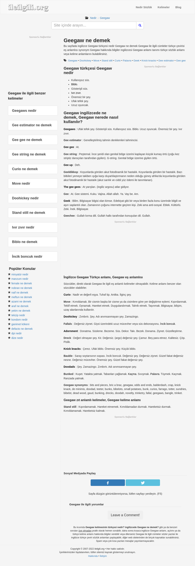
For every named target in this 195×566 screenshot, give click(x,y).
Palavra (127, 60)
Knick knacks (149, 60)
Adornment (71, 331)
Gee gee (181, 60)
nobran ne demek (21, 287)
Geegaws (69, 129)
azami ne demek (21, 301)
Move (97, 60)
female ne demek (21, 283)
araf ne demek (20, 306)
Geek (136, 60)
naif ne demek (19, 292)
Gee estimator (166, 60)
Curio (118, 60)
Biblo (74, 84)
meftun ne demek (21, 297)
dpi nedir (16, 333)
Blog (178, 7)
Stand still (107, 60)
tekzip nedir (18, 315)
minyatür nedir (19, 274)
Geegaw (105, 17)
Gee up (68, 164)
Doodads (69, 366)
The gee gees (72, 186)
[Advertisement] (155, 94)
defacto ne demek (22, 328)
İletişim (103, 556)
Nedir (93, 17)
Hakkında (93, 556)
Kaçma (132, 373)
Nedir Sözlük (144, 7)
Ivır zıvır (76, 92)
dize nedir (17, 337)
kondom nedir (19, 319)
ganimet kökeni (20, 324)
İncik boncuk (167, 323)
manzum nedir (19, 278)
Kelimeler (164, 7)
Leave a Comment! (125, 515)
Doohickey (85, 60)
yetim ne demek (20, 310)
